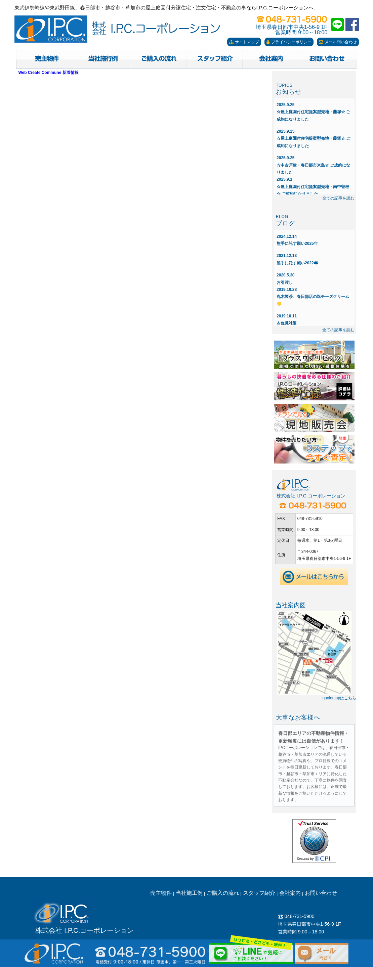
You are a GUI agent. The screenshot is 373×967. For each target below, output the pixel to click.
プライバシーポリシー (289, 42)
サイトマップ (244, 42)
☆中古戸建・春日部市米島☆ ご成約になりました (313, 165)
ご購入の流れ (223, 893)
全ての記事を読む (338, 198)
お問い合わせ (321, 893)
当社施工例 (189, 893)
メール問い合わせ (338, 42)
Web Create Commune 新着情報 (48, 72)
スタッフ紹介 (259, 893)
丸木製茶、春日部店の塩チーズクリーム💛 (313, 296)
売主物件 (161, 893)
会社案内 (290, 893)
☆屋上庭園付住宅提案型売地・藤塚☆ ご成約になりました (313, 112)
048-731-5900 (296, 916)
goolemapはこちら (339, 698)
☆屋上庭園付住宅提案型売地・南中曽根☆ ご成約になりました (313, 186)
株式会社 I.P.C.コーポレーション (84, 930)
